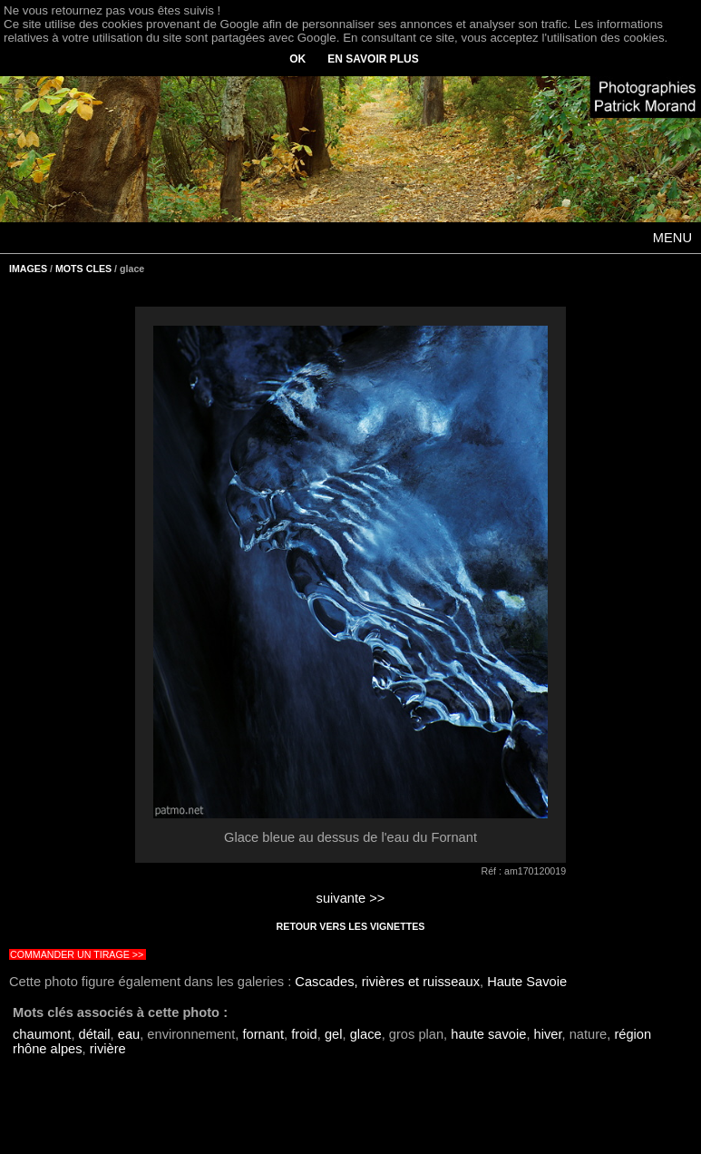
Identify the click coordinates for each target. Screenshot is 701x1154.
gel (334, 1034)
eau (129, 1034)
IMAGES (28, 268)
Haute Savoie (527, 981)
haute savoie (488, 1034)
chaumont (42, 1034)
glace (366, 1034)
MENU (672, 237)
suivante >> (350, 898)
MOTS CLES (83, 268)
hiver (548, 1034)
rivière (108, 1049)
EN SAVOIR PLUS (372, 59)
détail (95, 1034)
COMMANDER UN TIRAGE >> (76, 954)
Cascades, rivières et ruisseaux (387, 981)
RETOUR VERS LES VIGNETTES (351, 926)
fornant (263, 1034)
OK (297, 59)
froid (304, 1034)
